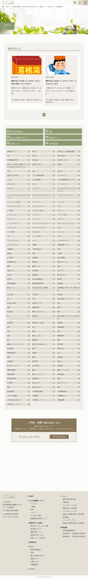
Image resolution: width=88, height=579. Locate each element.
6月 (8, 156)
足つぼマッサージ (12, 366)
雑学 (58, 379)
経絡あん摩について (37, 536)
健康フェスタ (36, 267)
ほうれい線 (10, 185)
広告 (58, 304)
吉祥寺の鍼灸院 (37, 280)
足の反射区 (35, 366)
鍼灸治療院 (10, 375)
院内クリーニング (37, 375)
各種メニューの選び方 (38, 539)
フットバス (35, 220)
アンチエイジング (62, 185)
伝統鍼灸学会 (11, 263)
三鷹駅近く (10, 250)
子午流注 (35, 295)
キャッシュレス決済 (13, 203)
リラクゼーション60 (70, 506)
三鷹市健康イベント (63, 245)
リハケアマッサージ (69, 521)
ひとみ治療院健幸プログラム (66, 180)
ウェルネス (35, 189)
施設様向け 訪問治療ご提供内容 (74, 537)
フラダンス (60, 220)
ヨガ (8, 237)
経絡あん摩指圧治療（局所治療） (74, 515)
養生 (58, 388)
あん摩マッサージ (62, 161)
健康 (8, 267)
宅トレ (9, 299)
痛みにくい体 (36, 336)
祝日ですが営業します (39, 345)
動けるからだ (61, 275)
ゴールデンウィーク (38, 207)
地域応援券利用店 (37, 284)
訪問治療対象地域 (69, 531)
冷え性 (9, 275)
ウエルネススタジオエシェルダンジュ (17, 197)
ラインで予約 (36, 237)
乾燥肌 (9, 254)
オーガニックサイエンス (65, 196)
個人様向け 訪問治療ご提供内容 (74, 534)
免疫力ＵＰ (10, 271)
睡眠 (58, 341)
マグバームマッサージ (39, 228)
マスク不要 (10, 233)
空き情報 (60, 345)
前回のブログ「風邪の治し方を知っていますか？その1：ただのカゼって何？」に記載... (26, 75)
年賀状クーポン (37, 304)
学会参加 (60, 295)
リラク (59, 237)
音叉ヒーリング (62, 384)
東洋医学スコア (36, 530)
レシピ (34, 241)
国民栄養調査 (11, 284)
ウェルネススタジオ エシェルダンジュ (66, 190)
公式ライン (60, 271)
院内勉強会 (60, 375)
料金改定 (10, 312)
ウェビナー (10, 189)
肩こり (59, 353)
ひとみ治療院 (36, 180)
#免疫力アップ (12, 152)
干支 (33, 299)
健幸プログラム (62, 263)
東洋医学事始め (16, 6)
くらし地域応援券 (37, 176)
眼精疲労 (35, 341)
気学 (8, 328)
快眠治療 (66, 503)
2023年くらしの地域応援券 (66, 152)
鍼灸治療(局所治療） (70, 500)
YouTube (35, 161)
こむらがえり (61, 176)
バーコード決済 (62, 215)
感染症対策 (35, 308)
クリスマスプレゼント (14, 207)
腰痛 (8, 358)
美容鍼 (34, 353)
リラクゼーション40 (70, 512)
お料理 (59, 165)
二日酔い (60, 254)
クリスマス (60, 203)
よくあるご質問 (36, 516)
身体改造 (60, 366)
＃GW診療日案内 (37, 392)
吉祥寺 (9, 280)
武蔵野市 (60, 323)
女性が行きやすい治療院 (40, 288)
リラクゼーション (12, 241)
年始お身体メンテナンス (65, 299)
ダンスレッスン (12, 215)
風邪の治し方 (37, 100)
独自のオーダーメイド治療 (39, 527)
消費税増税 (60, 328)
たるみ (9, 180)
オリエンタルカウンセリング (41, 196)
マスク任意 (35, 233)
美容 (24, 6)
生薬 (8, 336)
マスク (59, 228)
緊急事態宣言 (11, 353)
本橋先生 (35, 317)
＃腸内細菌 (60, 401)
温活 (8, 332)
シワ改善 (10, 211)
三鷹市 (34, 245)
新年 (58, 312)
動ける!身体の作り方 (32, 6)
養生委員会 (10, 392)
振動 (58, 308)
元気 (58, 267)
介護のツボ (51, 6)
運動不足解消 (11, 371)
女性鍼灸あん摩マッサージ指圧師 (67, 289)
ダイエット (60, 211)
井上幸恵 (10, 258)
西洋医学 (67, 100)
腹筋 (33, 358)
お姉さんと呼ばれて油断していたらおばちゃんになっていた (17, 166)
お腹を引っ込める (12, 176)
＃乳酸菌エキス (62, 396)
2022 (33, 152)
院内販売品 (35, 379)
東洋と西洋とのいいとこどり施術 (67, 318)
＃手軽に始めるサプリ (14, 401)
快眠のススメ (43, 6)
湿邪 (33, 332)
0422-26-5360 (29, 437)
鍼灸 (33, 371)
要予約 (59, 362)
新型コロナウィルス (38, 312)
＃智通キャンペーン (38, 401)
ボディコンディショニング (65, 224)
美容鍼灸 (66, 518)
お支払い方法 (36, 165)
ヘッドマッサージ (12, 224)
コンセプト (34, 504)
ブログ (7, 7)
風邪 (32, 100)
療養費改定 (60, 336)
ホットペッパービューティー (41, 224)
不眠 (58, 250)
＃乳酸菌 (35, 396)
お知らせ (60, 172)
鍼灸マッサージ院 (62, 371)
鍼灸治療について (37, 533)
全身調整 (35, 271)
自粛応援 (10, 362)
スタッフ (34, 513)
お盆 (33, 172)
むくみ (34, 185)
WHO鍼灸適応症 (12, 161)
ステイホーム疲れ (37, 211)
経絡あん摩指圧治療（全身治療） (74, 524)
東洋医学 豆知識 (25, 100)
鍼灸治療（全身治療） (70, 509)
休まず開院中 (61, 258)
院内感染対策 (11, 379)
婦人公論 (10, 295)
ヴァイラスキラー (12, 245)
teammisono (61, 156)
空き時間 (10, 349)
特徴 (32, 510)
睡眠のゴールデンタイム (15, 345)
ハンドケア (35, 215)
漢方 (58, 332)
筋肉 (33, 349)
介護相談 (35, 258)
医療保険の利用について (39, 519)
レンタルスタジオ (62, 241)
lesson (34, 156)
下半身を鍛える (37, 250)
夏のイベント (11, 288)
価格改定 (35, 263)
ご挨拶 (33, 507)
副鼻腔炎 (35, 275)
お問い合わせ (59, 437)
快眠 (8, 308)
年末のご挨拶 (11, 304)
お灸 (8, 172)
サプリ (59, 207)
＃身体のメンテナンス (14, 405)
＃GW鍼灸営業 (62, 392)
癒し (8, 341)
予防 (33, 254)
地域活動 (60, 284)
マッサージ (60, 233)
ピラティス (10, 220)
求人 (33, 328)
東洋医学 (16, 100)
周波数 (59, 280)
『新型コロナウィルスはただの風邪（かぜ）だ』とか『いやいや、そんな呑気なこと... (61, 75)
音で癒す (10, 384)
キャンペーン (36, 203)
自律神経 (60, 358)
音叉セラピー (36, 384)
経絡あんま (60, 349)
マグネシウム (11, 228)
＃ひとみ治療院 (12, 396)
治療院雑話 (59, 6)
